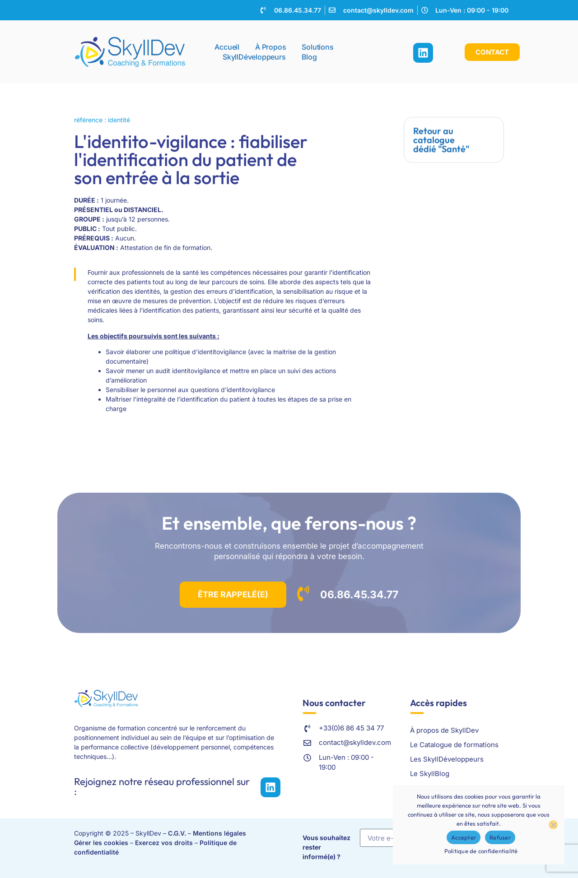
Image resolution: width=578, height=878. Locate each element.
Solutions (320, 45)
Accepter (463, 837)
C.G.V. (177, 833)
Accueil (226, 45)
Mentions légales (219, 833)
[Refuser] (553, 824)
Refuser (500, 837)
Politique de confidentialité (481, 851)
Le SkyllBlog (429, 773)
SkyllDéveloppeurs (254, 55)
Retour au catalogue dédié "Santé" (441, 138)
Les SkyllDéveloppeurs (447, 759)
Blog (309, 55)
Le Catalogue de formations (454, 744)
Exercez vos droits (164, 842)
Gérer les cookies (101, 842)
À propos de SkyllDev (444, 730)
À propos (270, 45)
